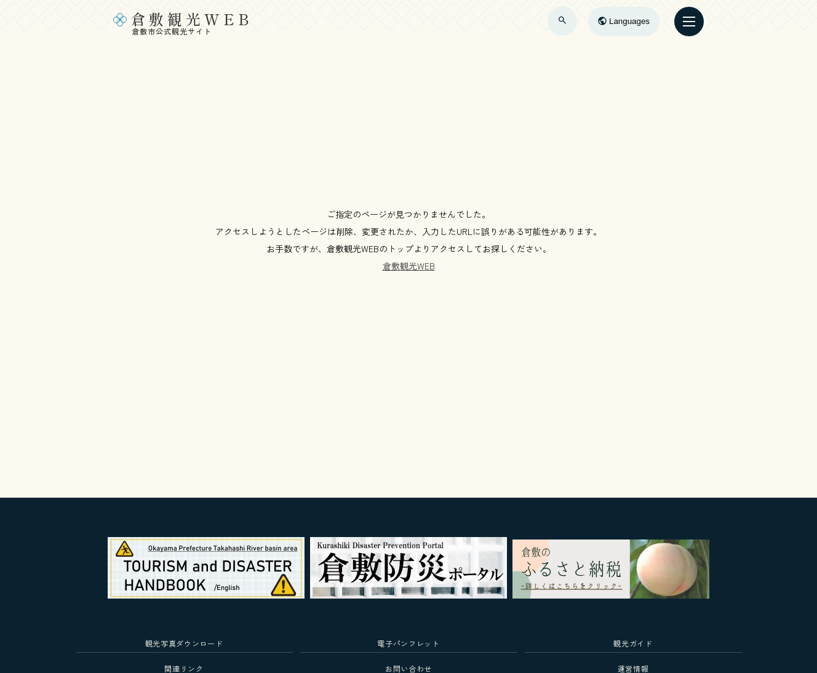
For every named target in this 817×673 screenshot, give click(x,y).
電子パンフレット (408, 643)
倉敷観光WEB (409, 266)
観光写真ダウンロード (184, 643)
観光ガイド (632, 643)
